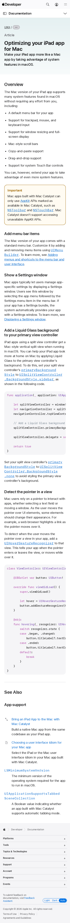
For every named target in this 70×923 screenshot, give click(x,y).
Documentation (20, 13)
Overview (13, 84)
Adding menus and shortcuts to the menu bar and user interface (34, 259)
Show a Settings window (25, 275)
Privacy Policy (27, 914)
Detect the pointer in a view (28, 491)
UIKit (7, 27)
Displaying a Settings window (24, 319)
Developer (17, 829)
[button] (47, 4)
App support (15, 704)
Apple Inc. (27, 909)
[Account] (56, 4)
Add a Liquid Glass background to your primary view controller (31, 332)
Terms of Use (10, 914)
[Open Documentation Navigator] (4, 13)
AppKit (25, 201)
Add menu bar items (21, 233)
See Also (13, 692)
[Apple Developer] (11, 4)
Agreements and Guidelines (17, 918)
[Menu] (65, 4)
